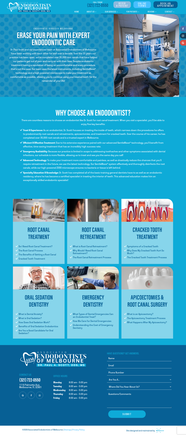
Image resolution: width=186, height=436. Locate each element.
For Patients (133, 11)
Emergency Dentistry (93, 300)
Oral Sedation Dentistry (39, 300)
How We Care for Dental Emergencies (92, 321)
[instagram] (39, 395)
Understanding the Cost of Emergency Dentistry (93, 326)
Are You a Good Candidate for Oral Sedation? (36, 332)
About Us (92, 11)
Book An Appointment (165, 5)
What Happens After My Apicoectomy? (147, 322)
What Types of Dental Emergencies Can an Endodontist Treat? (93, 315)
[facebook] (31, 395)
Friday (56, 398)
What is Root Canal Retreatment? (90, 246)
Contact (170, 11)
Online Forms (142, 5)
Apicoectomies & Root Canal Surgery (147, 300)
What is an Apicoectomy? (140, 314)
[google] (22, 395)
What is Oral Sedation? (30, 318)
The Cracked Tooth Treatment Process (147, 257)
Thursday (58, 394)
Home (76, 11)
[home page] (29, 7)
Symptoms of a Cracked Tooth (142, 246)
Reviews (152, 11)
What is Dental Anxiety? (31, 314)
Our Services (112, 11)
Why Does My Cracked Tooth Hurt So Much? (145, 252)
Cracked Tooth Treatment (32, 258)
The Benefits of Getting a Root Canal (37, 254)
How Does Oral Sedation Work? (34, 322)
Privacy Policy (78, 429)
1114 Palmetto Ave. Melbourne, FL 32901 (30, 386)
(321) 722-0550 (97, 4)
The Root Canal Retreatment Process (92, 257)
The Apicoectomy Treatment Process (146, 318)
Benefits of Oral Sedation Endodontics (38, 326)
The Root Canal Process (31, 250)
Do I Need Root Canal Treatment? (35, 246)
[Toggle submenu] (95, 11)
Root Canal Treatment (39, 233)
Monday (57, 382)
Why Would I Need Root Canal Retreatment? (88, 252)
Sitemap (67, 429)
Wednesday (59, 390)
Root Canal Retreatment (93, 233)
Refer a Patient (122, 5)
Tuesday (57, 386)
